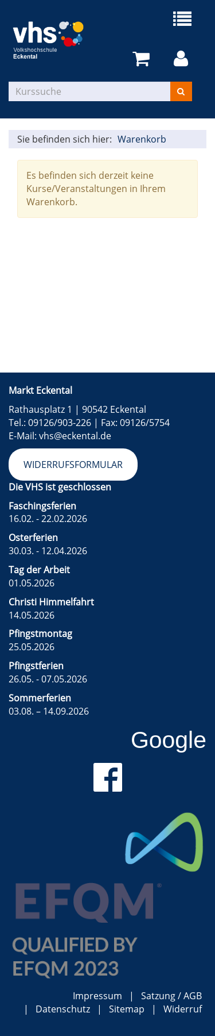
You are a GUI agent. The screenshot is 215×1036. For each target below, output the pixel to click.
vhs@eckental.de (75, 435)
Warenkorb (142, 139)
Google (168, 740)
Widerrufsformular (73, 464)
